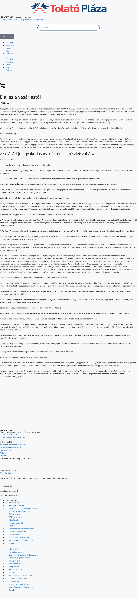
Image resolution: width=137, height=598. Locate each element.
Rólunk (8, 48)
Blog (7, 51)
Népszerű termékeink (9, 495)
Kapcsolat (9, 53)
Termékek (9, 45)
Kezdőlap (9, 42)
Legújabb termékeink (9, 491)
